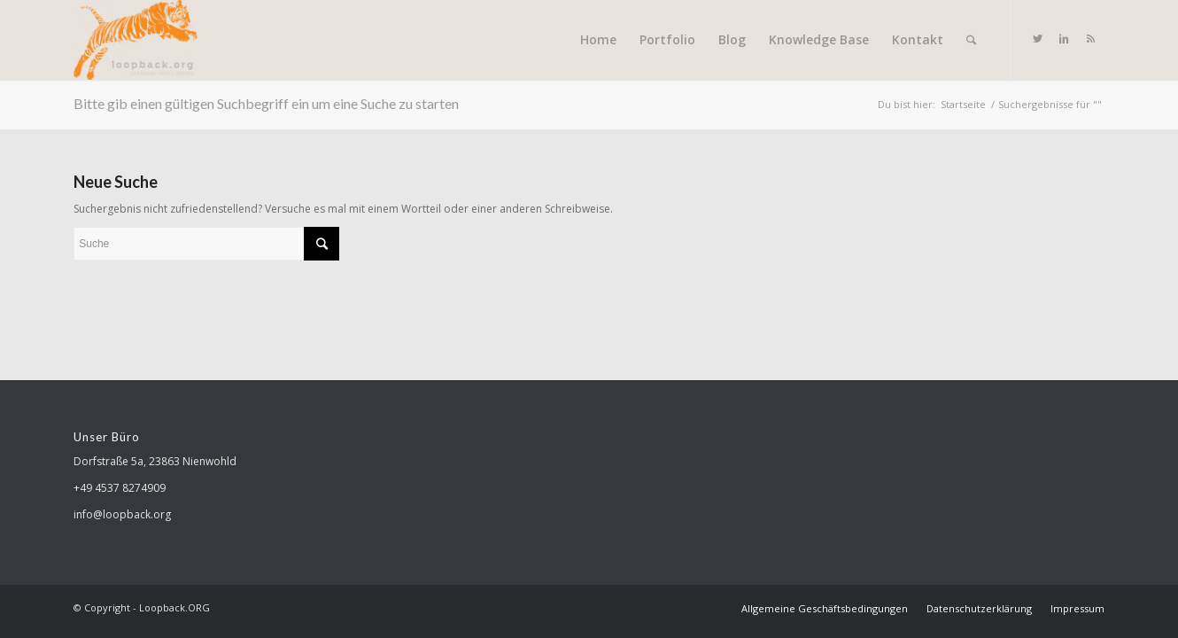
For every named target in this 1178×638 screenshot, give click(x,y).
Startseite (963, 104)
